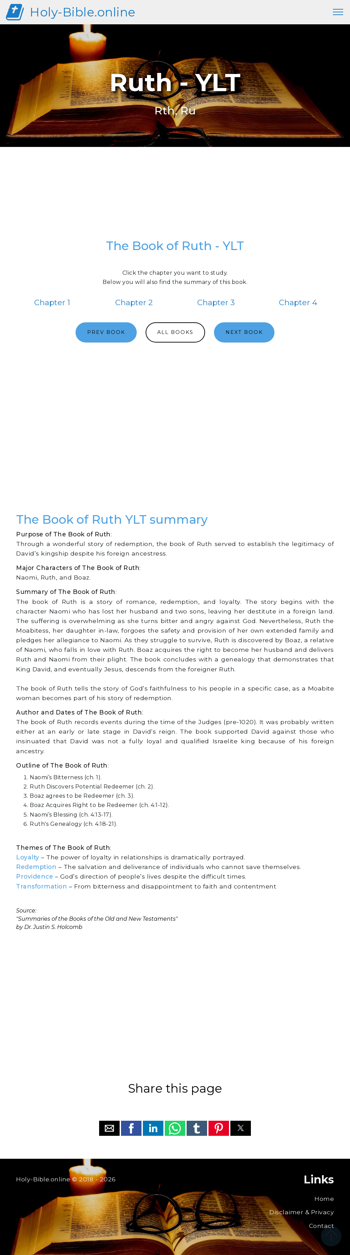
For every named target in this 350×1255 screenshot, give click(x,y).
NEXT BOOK (244, 332)
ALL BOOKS (175, 332)
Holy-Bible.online (83, 12)
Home (324, 1198)
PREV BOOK (106, 332)
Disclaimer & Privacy (301, 1212)
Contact (321, 1225)
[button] (109, 1128)
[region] (175, 196)
